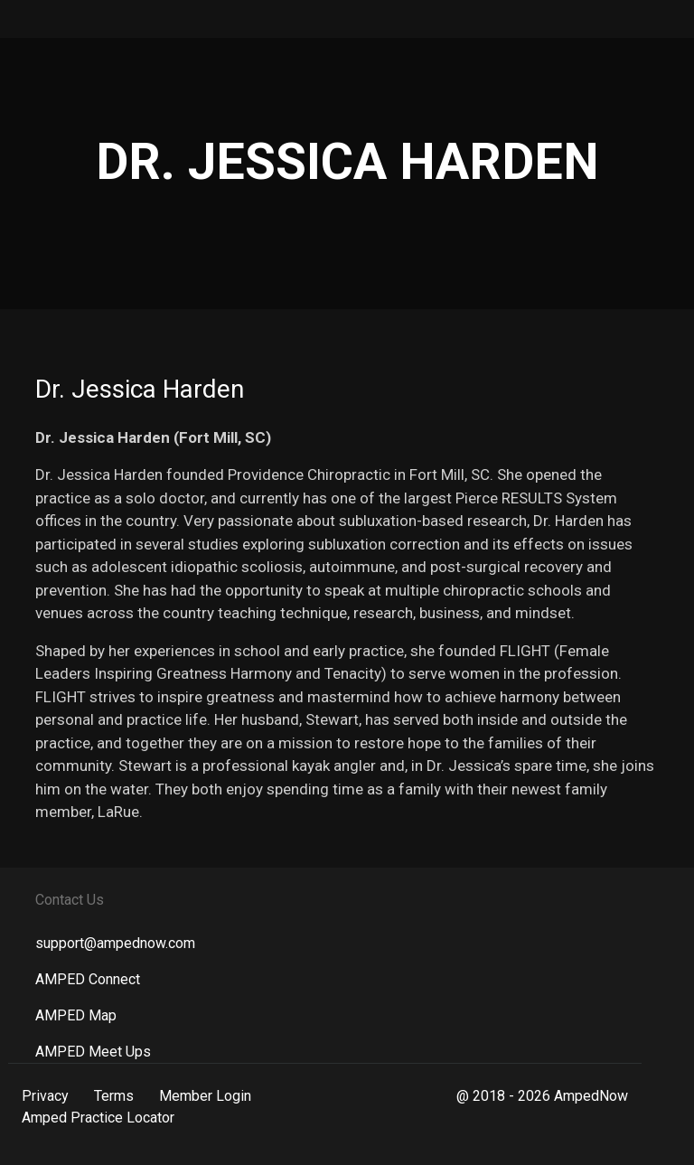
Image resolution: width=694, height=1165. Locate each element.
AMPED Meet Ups (93, 1051)
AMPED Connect (87, 979)
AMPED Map (76, 1015)
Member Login (205, 1095)
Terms (114, 1095)
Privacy (45, 1095)
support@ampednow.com (115, 943)
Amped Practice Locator (98, 1117)
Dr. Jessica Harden (139, 389)
